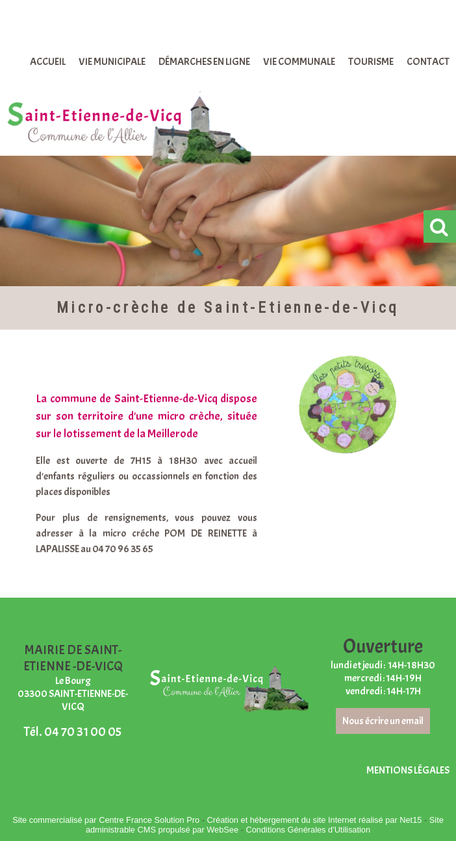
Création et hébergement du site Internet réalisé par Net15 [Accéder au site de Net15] (314, 820)
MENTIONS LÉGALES (408, 770)
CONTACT (428, 61)
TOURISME (371, 61)
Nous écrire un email (383, 720)
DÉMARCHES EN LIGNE (204, 61)
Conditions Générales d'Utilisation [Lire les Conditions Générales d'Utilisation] (308, 830)
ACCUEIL (48, 61)
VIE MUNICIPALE (112, 61)
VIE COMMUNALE (299, 61)
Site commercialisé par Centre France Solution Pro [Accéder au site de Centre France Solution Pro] (105, 820)
